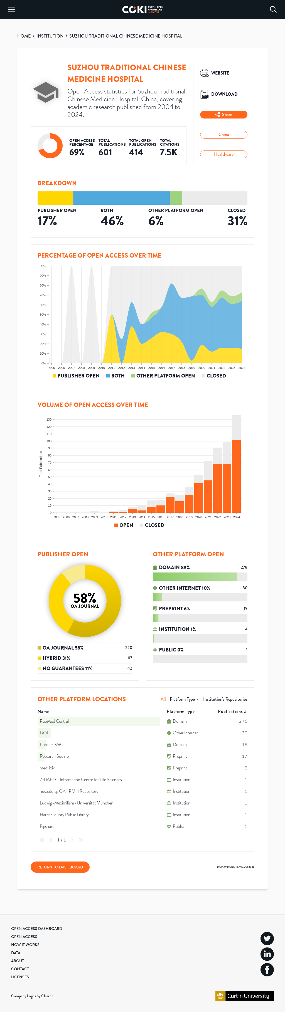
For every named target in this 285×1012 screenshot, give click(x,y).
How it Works (25, 944)
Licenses (20, 977)
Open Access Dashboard (36, 928)
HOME (24, 36)
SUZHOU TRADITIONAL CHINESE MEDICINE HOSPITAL (125, 36)
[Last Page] (81, 840)
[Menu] (11, 9)
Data (15, 953)
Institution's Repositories (225, 699)
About (17, 961)
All (163, 699)
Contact (20, 969)
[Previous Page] (50, 840)
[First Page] (42, 840)
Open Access (24, 936)
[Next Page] (72, 840)
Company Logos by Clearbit (32, 996)
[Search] (273, 9)
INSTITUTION (49, 36)
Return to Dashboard (60, 867)
